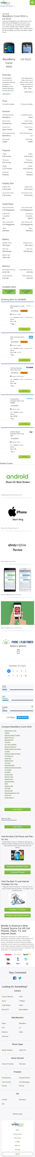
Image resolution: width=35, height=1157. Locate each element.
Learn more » (6, 94)
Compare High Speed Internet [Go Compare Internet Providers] (17, 915)
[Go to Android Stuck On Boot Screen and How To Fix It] (17, 480)
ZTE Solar (7, 788)
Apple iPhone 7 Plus (10, 731)
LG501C (7, 733)
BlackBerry (22, 1023)
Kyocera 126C (9, 774)
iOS (3, 1104)
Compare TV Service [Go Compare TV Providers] (17, 910)
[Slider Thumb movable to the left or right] (8, 690)
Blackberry (22, 1099)
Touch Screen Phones (6, 1084)
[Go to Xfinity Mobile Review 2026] (17, 546)
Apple (4, 1023)
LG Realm (7, 772)
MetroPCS (5, 1009)
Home (17, 1130)
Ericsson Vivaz (9, 777)
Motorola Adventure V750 (12, 793)
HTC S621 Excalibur (10, 744)
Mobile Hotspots (7, 1050)
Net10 (21, 1005)
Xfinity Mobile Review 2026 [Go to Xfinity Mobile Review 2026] (8, 561)
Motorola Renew (9, 781)
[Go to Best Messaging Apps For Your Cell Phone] (17, 580)
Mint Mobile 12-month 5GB (17, 307)
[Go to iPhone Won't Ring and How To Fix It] (17, 513)
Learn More (17, 809)
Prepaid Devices (24, 1078)
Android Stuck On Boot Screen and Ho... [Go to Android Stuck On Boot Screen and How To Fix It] (12, 495)
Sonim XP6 (8, 795)
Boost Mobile (23, 1009)
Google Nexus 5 (9, 797)
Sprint (4, 1001)
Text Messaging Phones (24, 1084)
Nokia (21, 1032)
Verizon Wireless (7, 996)
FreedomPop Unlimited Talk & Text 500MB (17, 401)
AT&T (21, 996)
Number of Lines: (17, 666)
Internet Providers (8, 1064)
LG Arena (7, 742)
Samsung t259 (9, 786)
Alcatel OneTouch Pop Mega (13, 767)
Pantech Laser (9, 779)
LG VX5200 (8, 770)
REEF (6, 784)
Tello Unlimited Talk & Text (17, 338)
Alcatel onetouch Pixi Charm (13, 749)
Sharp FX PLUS (9, 737)
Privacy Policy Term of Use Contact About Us (17, 1139)
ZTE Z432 (7, 763)
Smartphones (6, 1078)
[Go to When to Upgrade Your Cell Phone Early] (17, 613)
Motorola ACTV (9, 740)
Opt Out (17, 1154)
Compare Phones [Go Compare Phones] (17, 872)
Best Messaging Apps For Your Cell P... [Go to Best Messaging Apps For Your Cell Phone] (11, 594)
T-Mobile (22, 1001)
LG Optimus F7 (9, 756)
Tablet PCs (22, 1050)
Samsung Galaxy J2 (10, 747)
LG (20, 1027)
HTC (3, 1027)
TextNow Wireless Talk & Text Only (16, 369)
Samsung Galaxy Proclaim (12, 735)
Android (4, 1099)
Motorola (5, 1032)
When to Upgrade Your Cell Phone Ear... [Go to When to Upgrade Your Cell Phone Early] (12, 628)
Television (22, 1064)
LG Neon (7, 751)
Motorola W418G (9, 765)
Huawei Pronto (9, 760)
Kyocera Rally (9, 790)
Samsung (5, 1036)
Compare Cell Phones (6, 6)
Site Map (17, 1149)
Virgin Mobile (6, 1005)
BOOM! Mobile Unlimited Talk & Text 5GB (17, 433)
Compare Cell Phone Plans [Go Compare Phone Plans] (17, 867)
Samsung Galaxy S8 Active (12, 753)
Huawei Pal (8, 758)
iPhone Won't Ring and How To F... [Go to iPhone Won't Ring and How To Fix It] (10, 528)
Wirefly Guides (17, 1114)
